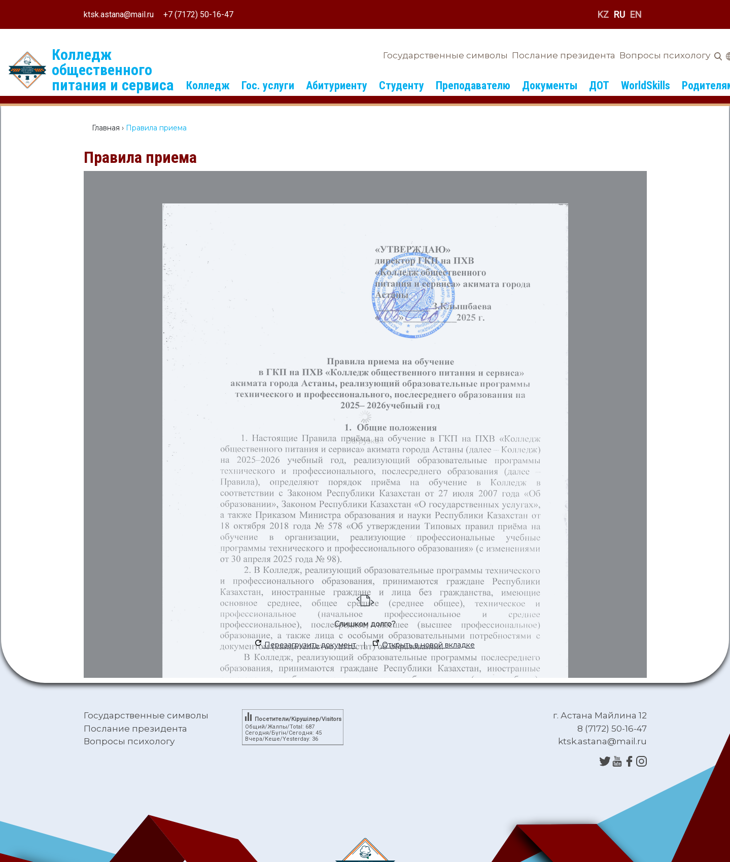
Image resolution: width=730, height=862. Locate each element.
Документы (549, 85)
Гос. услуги (267, 85)
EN (636, 14)
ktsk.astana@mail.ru (119, 14)
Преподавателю (473, 85)
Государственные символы (445, 55)
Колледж (208, 85)
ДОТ (599, 85)
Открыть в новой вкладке (424, 644)
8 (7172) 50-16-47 (612, 728)
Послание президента (563, 55)
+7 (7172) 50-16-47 (198, 14)
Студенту (401, 85)
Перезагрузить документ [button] (305, 644)
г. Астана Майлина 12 (600, 715)
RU (619, 14)
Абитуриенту (336, 85)
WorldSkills (645, 85)
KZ (603, 14)
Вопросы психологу (664, 55)
